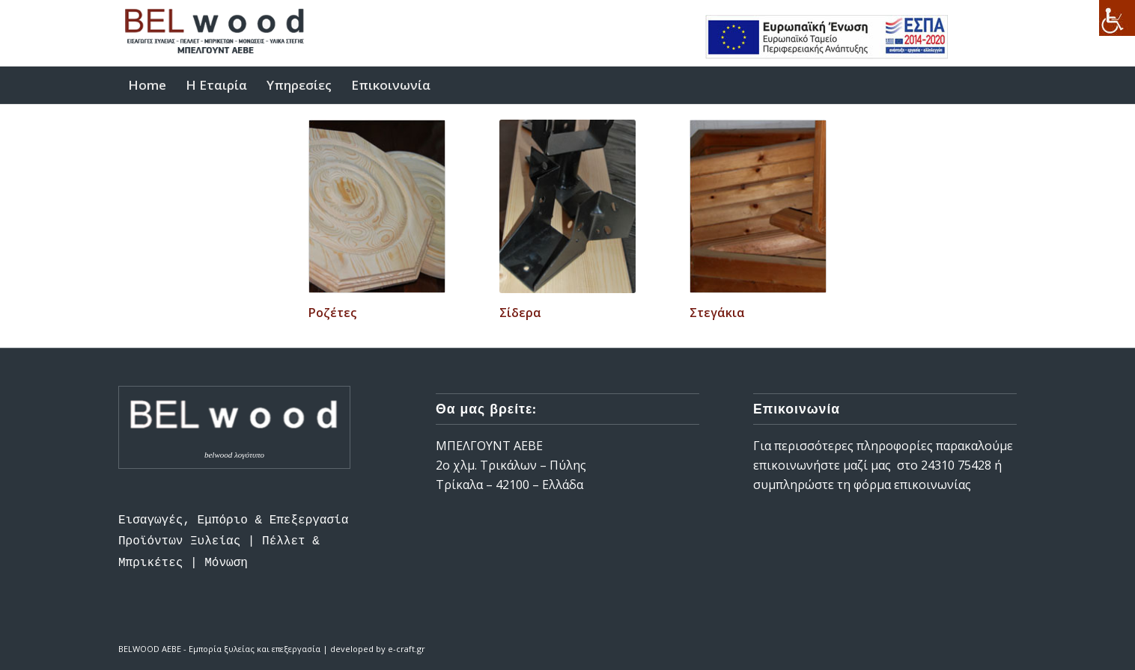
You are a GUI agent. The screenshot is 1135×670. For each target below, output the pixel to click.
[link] (1117, 18)
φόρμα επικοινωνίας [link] (913, 484)
